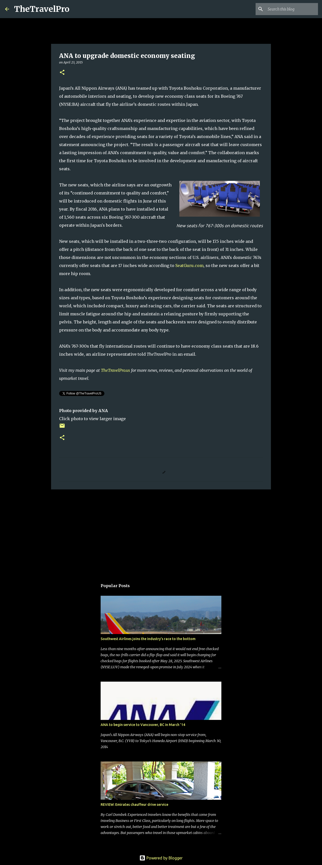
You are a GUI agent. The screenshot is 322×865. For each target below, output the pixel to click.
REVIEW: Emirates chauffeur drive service (134, 805)
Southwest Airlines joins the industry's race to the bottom (148, 639)
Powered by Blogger (161, 858)
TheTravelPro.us (115, 370)
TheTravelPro (41, 9)
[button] (62, 72)
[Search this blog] (291, 9)
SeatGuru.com (189, 265)
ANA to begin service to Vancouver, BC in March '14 (143, 725)
